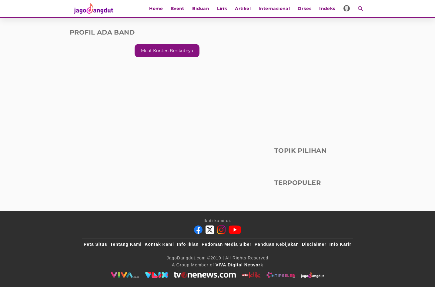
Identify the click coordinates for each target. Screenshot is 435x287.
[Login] (349, 8)
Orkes (307, 8)
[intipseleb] (280, 275)
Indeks (330, 8)
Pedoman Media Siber (226, 244)
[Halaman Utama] (91, 8)
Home (159, 8)
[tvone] (205, 275)
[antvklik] (251, 275)
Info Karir (340, 244)
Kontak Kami (159, 244)
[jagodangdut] (312, 275)
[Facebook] (198, 229)
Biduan (203, 8)
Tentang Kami (126, 244)
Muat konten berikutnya (167, 50)
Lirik (225, 8)
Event (180, 8)
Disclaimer (314, 244)
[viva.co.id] (125, 275)
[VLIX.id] (156, 275)
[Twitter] (210, 229)
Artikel (245, 8)
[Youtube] (235, 229)
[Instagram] (221, 229)
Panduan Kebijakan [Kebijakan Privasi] (277, 244)
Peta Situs (95, 244)
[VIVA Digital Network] (239, 264)
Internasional (276, 8)
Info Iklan (188, 244)
